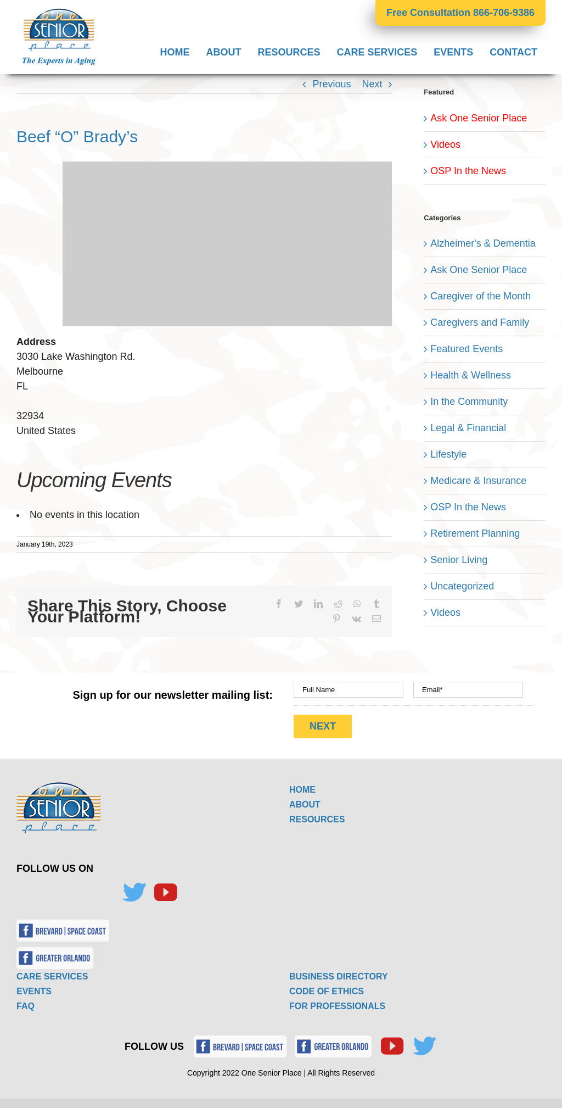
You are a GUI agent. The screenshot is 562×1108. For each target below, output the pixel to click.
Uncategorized (462, 586)
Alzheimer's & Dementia (483, 243)
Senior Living (458, 559)
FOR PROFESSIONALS (337, 1002)
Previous (331, 84)
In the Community (469, 401)
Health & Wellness (470, 375)
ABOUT (305, 800)
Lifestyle (448, 454)
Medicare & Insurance (478, 480)
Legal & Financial (468, 427)
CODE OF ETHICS (326, 987)
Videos (445, 144)
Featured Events (466, 348)
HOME (302, 785)
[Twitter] (134, 889)
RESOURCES (317, 815)
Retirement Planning (475, 533)
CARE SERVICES (52, 972)
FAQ (25, 1002)
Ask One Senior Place (478, 118)
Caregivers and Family (479, 322)
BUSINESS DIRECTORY (338, 972)
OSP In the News (468, 170)
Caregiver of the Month (480, 296)
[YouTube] (165, 889)
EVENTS (34, 987)
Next (372, 84)
